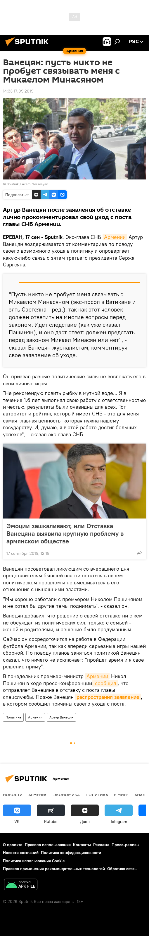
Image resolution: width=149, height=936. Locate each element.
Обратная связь (121, 868)
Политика (13, 717)
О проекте (12, 844)
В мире (121, 794)
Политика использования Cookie (34, 860)
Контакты (82, 844)
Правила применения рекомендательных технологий (54, 868)
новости (12, 794)
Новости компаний (21, 852)
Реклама (101, 844)
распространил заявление (108, 697)
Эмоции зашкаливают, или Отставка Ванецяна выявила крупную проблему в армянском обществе (65, 533)
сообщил (104, 683)
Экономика (66, 794)
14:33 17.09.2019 (18, 91)
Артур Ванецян (61, 717)
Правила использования (48, 844)
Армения (35, 717)
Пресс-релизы (125, 844)
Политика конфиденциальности (71, 852)
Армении (115, 237)
